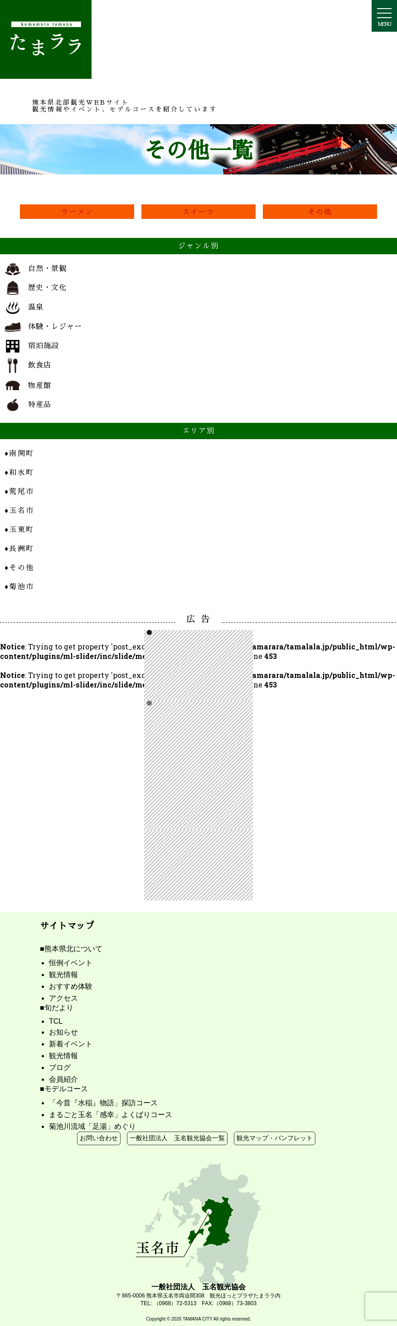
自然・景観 (36, 269)
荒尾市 (19, 491)
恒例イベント (70, 963)
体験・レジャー (43, 326)
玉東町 (19, 529)
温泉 (24, 308)
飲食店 (28, 365)
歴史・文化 (36, 288)
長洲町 (19, 548)
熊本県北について (73, 949)
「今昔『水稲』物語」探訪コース (103, 1103)
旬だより (58, 1007)
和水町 (19, 472)
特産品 (28, 405)
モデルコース (66, 1089)
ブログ (60, 1067)
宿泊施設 (32, 346)
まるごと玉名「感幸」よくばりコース (110, 1114)
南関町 (19, 453)
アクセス (63, 998)
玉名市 (19, 510)
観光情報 (63, 974)
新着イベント (70, 1044)
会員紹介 (63, 1079)
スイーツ (198, 211)
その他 (320, 211)
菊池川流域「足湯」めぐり (92, 1126)
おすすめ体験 (70, 986)
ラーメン (77, 211)
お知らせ (63, 1032)
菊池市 (19, 586)
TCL (56, 1021)
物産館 (28, 386)
